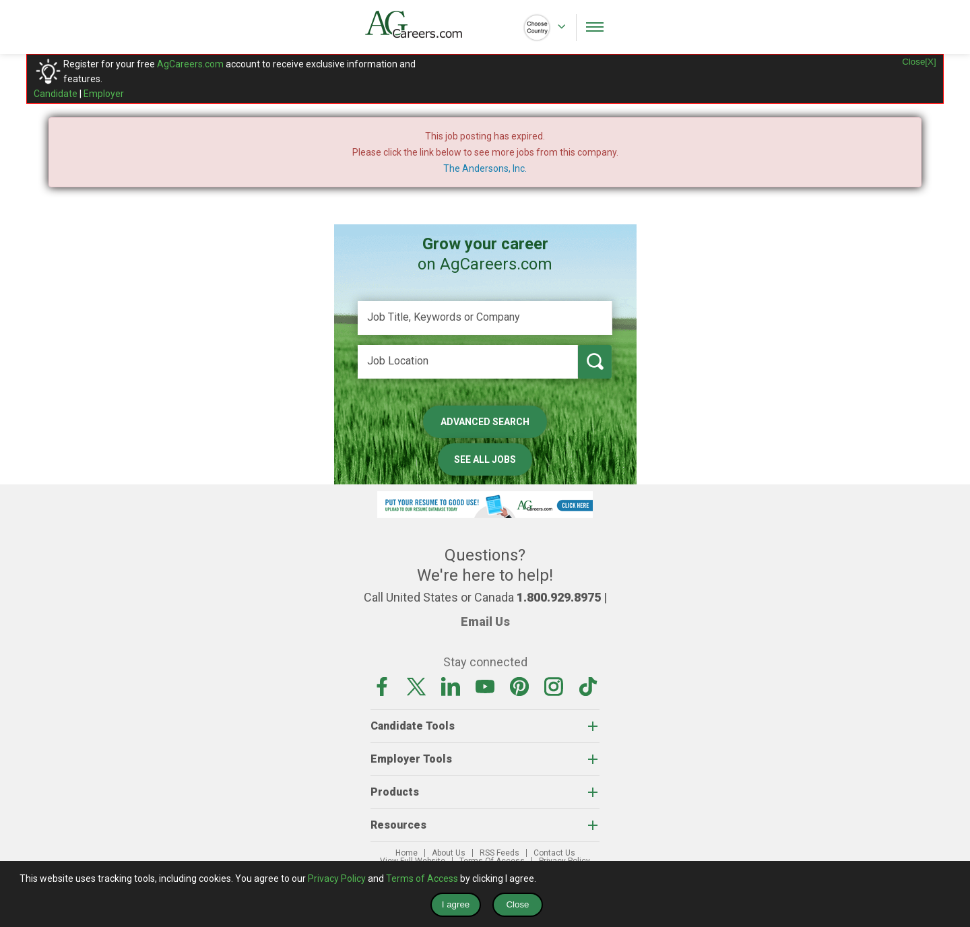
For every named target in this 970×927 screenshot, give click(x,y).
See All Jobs (485, 459)
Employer (104, 93)
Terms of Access (422, 878)
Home (406, 853)
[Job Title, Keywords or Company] (485, 318)
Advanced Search (485, 421)
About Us (448, 853)
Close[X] (919, 62)
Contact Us (554, 853)
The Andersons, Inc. (485, 168)
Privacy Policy (337, 878)
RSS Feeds (499, 853)
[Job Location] (468, 362)
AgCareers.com (190, 64)
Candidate (55, 93)
